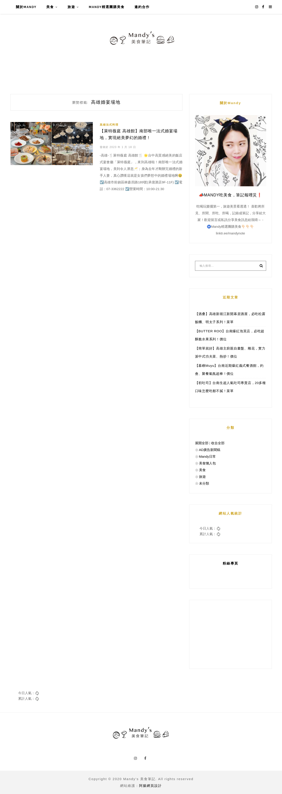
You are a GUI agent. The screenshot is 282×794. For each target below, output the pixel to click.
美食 (50, 7)
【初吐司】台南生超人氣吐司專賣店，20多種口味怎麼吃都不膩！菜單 (230, 387)
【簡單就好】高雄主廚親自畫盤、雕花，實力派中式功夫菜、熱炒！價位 (230, 352)
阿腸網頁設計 (150, 786)
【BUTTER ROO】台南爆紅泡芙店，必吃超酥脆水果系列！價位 (230, 335)
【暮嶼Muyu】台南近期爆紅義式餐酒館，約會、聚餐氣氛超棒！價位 (229, 370)
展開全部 (201, 443)
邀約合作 (142, 7)
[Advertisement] (230, 634)
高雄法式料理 (109, 124)
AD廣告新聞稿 (210, 450)
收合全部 (218, 443)
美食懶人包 (207, 463)
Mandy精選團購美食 (107, 7)
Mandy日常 (207, 456)
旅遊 (71, 7)
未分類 (204, 483)
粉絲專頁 (230, 563)
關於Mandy (26, 7)
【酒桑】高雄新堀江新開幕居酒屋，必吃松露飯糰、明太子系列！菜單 (230, 318)
